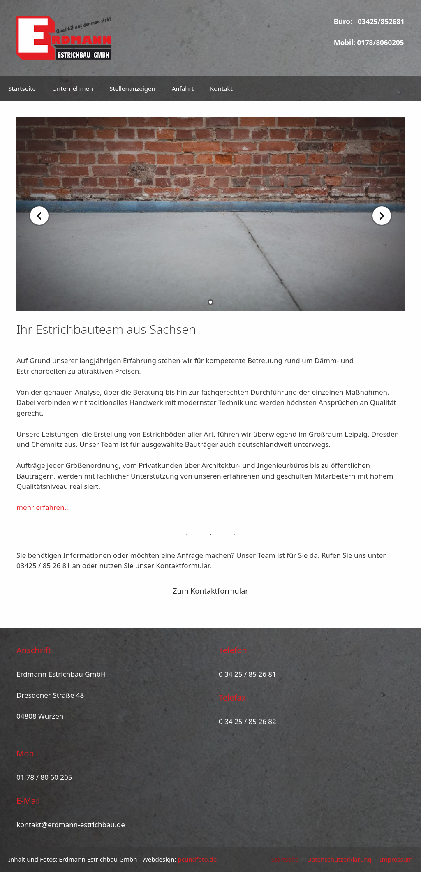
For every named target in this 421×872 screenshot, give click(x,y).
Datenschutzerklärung (339, 859)
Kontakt (221, 88)
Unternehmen (72, 88)
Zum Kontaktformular (210, 591)
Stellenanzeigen (132, 88)
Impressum (396, 859)
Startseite (22, 88)
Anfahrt (183, 88)
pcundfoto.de (197, 859)
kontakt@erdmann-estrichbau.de (70, 824)
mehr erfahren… (43, 507)
